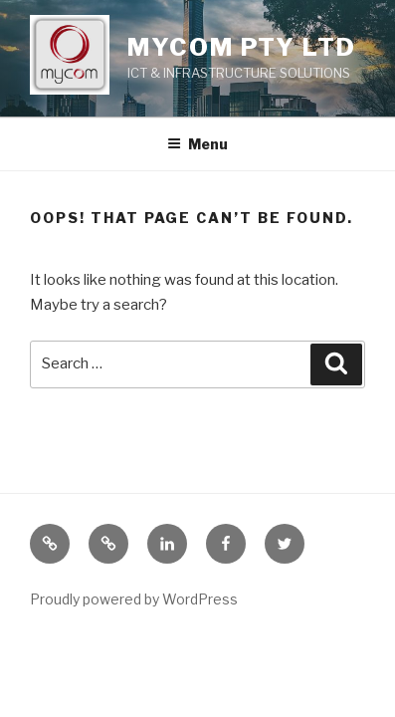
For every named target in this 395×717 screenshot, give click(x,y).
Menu (197, 143)
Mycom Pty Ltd (241, 47)
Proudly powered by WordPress (134, 599)
